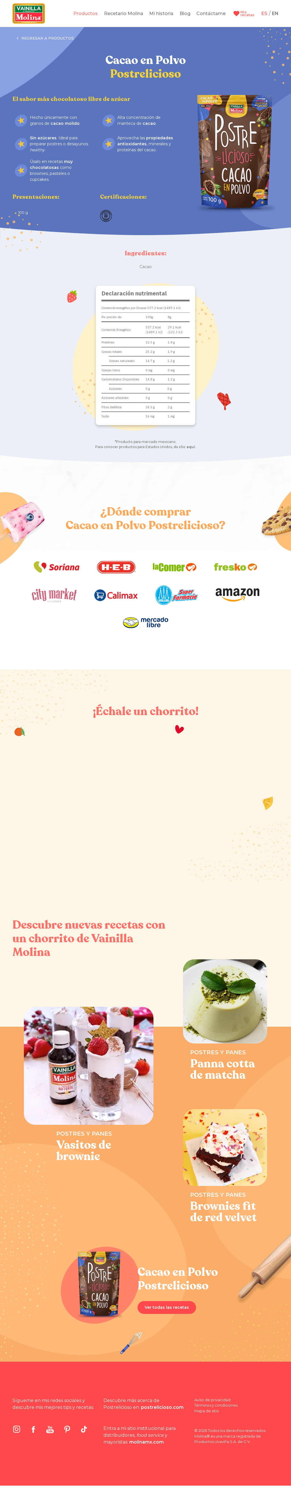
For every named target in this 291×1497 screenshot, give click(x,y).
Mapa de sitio (206, 1411)
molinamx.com (146, 1442)
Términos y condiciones (216, 1405)
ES (264, 13)
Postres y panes (84, 1133)
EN (275, 13)
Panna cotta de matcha (222, 1069)
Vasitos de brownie (83, 1150)
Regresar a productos (45, 38)
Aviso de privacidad (212, 1399)
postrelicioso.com (162, 1407)
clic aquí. (187, 447)
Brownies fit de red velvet (223, 1211)
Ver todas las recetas (167, 1307)
